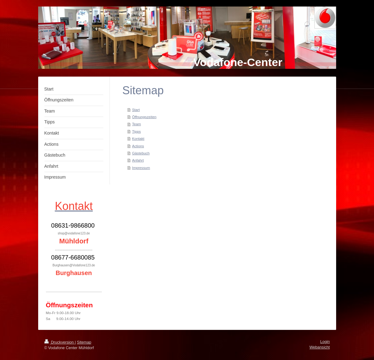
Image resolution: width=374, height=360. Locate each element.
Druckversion (59, 342)
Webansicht (319, 347)
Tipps (136, 131)
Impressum (141, 168)
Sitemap (84, 342)
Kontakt (138, 138)
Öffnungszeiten (144, 117)
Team (136, 124)
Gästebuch (141, 153)
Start (136, 110)
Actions (138, 146)
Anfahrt (138, 160)
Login (325, 342)
